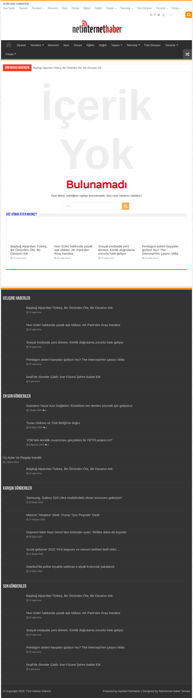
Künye (175, 8)
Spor (64, 8)
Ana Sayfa (9, 8)
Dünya (75, 8)
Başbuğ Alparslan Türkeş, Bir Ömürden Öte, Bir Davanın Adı (67, 67)
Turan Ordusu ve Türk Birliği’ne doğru (53, 423)
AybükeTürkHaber (129, 691)
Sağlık (98, 8)
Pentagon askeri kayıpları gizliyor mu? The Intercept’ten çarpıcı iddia (160, 249)
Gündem (36, 8)
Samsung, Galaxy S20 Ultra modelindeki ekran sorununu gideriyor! (74, 497)
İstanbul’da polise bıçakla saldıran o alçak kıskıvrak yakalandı (70, 566)
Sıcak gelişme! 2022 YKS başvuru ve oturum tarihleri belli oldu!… (73, 549)
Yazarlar (160, 8)
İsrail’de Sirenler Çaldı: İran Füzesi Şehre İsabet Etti (63, 377)
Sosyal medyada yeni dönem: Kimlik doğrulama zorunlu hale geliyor (116, 249)
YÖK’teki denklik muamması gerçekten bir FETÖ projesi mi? (69, 440)
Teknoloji (125, 8)
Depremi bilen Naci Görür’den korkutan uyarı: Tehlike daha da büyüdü (76, 532)
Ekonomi (53, 8)
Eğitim (86, 8)
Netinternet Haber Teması (174, 691)
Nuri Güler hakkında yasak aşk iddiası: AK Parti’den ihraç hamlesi (73, 249)
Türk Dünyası (144, 8)
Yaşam (110, 8)
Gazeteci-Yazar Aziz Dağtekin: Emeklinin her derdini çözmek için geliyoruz (79, 405)
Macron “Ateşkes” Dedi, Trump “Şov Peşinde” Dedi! (63, 515)
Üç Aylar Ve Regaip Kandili (22, 457)
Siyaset (23, 8)
